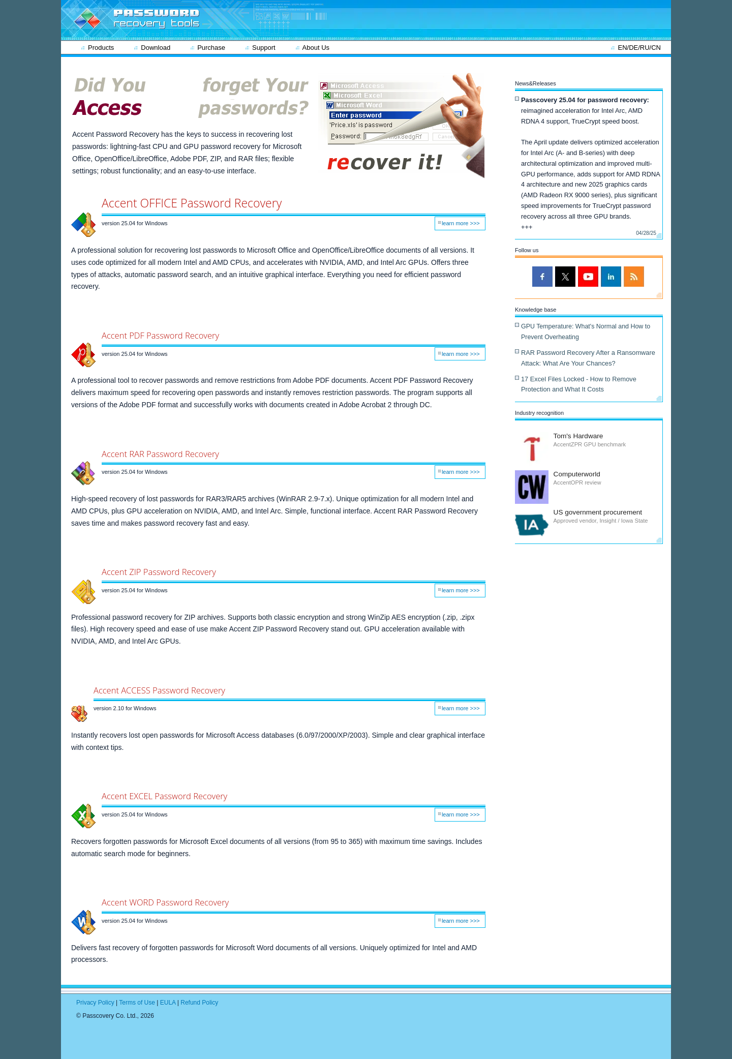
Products (101, 47)
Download (155, 47)
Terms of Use (137, 1002)
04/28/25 (646, 233)
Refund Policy (199, 1002)
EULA (168, 1002)
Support (264, 47)
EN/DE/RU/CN (639, 47)
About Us (315, 47)
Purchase (211, 47)
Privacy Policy (95, 1002)
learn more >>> (461, 223)
